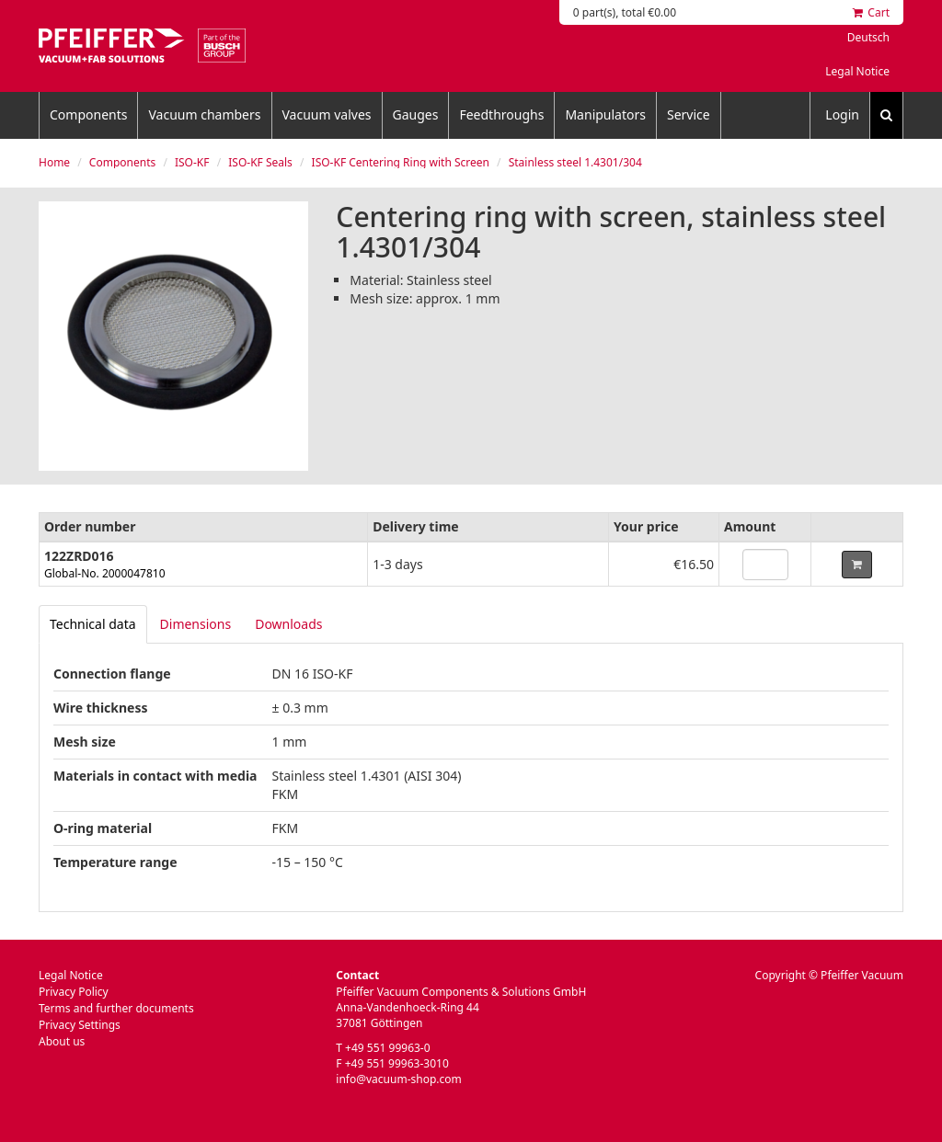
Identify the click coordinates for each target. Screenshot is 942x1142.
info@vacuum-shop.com (398, 1079)
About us (62, 1041)
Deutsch (868, 37)
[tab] (93, 624)
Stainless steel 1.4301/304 (575, 162)
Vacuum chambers (204, 114)
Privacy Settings (80, 1025)
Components (88, 114)
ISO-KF (192, 162)
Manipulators (605, 114)
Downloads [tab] (288, 624)
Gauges (416, 114)
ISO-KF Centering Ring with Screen (400, 162)
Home (54, 162)
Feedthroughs (501, 114)
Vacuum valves (327, 114)
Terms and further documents (116, 1008)
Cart (871, 12)
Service (688, 114)
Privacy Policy (74, 991)
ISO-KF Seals (260, 162)
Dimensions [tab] (196, 624)
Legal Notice (857, 71)
